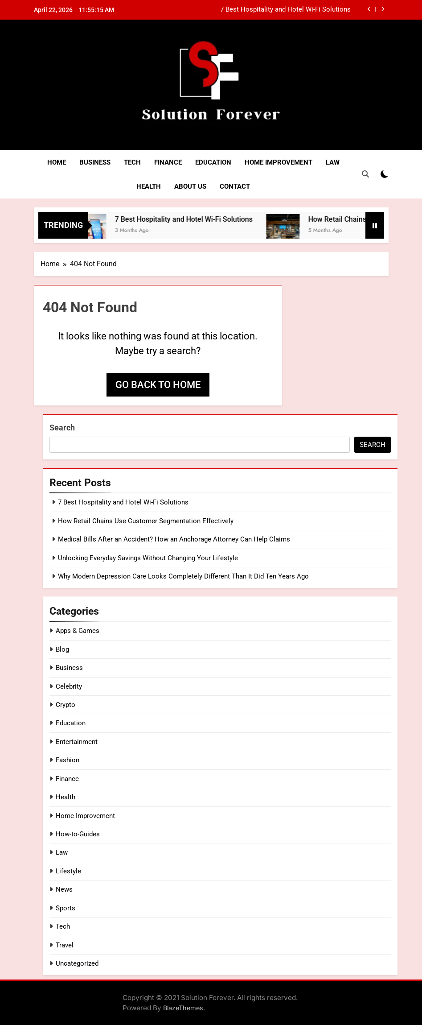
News (64, 889)
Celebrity (69, 686)
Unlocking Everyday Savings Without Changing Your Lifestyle (148, 558)
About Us (190, 186)
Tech (132, 162)
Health (148, 186)
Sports (65, 908)
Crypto (65, 705)
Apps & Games (77, 631)
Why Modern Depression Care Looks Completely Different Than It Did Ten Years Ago (183, 576)
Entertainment (77, 742)
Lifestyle (68, 871)
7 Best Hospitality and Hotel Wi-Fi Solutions (285, 9)
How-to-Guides (78, 834)
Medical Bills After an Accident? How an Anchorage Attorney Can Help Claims (174, 539)
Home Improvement (278, 162)
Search (62, 427)
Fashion (67, 760)
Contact (235, 186)
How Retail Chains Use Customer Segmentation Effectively (146, 521)
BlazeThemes (183, 1008)
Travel (65, 945)
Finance (168, 162)
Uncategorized (77, 963)
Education (213, 162)
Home (56, 162)
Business (95, 162)
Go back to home (158, 384)
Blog (62, 649)
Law (333, 162)
